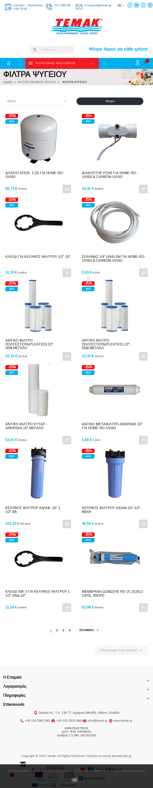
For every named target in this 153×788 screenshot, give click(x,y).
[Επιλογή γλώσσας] (121, 5)
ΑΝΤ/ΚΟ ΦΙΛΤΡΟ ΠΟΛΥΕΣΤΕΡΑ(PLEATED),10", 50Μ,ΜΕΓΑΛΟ (107, 344)
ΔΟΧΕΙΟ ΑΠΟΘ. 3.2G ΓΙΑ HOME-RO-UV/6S (34, 175)
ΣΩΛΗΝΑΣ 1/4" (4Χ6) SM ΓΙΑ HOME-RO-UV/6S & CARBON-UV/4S (113, 258)
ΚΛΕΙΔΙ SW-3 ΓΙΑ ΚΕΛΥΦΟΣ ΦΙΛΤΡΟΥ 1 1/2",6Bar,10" (37, 593)
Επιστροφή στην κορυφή (121, 650)
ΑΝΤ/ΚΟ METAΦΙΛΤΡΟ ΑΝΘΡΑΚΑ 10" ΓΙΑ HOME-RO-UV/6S (112, 426)
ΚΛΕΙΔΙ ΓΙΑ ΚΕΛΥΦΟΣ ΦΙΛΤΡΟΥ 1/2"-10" (37, 257)
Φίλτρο (110, 101)
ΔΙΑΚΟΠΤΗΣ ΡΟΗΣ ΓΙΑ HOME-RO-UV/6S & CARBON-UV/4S (109, 175)
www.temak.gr (123, 720)
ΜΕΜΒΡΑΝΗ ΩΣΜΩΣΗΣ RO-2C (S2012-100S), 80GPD (113, 593)
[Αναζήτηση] (52, 50)
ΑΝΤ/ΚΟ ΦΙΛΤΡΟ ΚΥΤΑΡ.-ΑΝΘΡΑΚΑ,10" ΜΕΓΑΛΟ (26, 426)
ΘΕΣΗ (36, 101)
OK (74, 780)
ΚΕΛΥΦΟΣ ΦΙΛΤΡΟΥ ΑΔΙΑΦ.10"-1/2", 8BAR (112, 510)
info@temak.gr (98, 720)
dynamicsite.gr (122, 756)
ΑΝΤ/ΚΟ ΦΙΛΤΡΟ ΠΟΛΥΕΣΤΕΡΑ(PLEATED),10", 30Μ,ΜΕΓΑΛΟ (30, 344)
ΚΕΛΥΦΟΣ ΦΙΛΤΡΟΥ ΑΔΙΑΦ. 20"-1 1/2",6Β (33, 510)
